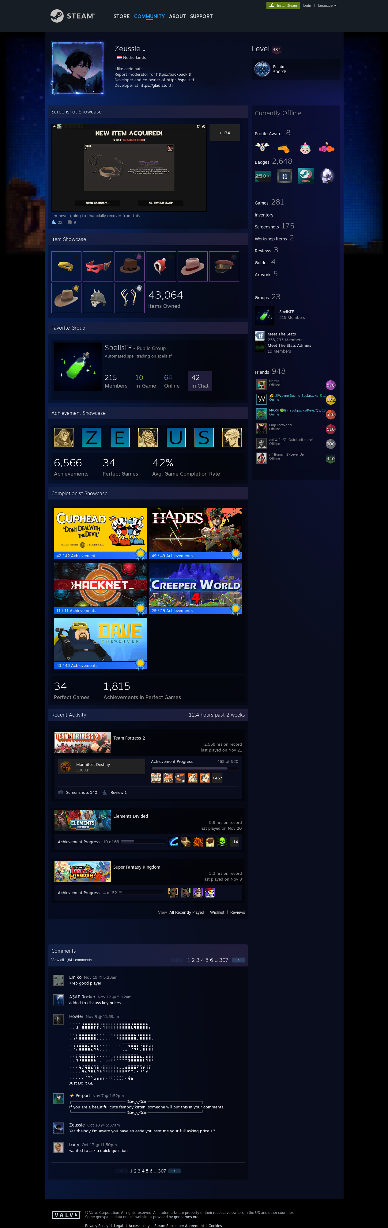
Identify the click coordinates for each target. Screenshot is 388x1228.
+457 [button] (217, 777)
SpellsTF (286, 311)
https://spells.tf (180, 79)
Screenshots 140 (81, 792)
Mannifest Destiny (93, 764)
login (307, 5)
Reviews (237, 912)
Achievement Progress (172, 761)
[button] (296, 48)
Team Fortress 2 (129, 737)
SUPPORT (201, 16)
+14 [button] (234, 841)
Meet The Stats (282, 333)
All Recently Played (186, 912)
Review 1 (119, 792)
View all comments (71, 960)
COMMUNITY (149, 16)
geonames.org (186, 1217)
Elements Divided (130, 816)
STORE (122, 16)
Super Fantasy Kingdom (136, 867)
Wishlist (217, 912)
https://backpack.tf (174, 74)
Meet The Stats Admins (289, 345)
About (177, 16)
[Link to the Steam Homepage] (77, 21)
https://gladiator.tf (156, 85)
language (325, 5)
